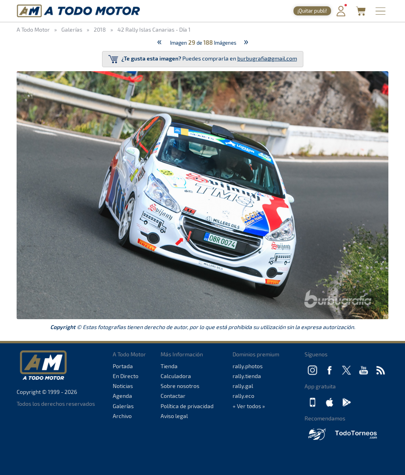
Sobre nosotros (180, 385)
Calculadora (176, 376)
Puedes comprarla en (202, 59)
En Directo (125, 376)
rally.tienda (247, 376)
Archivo (122, 416)
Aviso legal (174, 416)
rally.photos (248, 366)
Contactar (173, 395)
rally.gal (243, 385)
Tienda (169, 366)
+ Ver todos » (249, 406)
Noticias (123, 385)
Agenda (122, 395)
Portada (123, 366)
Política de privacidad (187, 406)
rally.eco (243, 395)
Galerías (123, 406)
